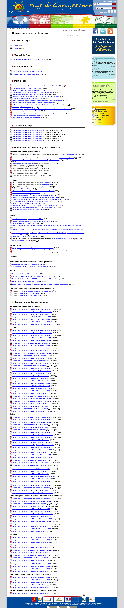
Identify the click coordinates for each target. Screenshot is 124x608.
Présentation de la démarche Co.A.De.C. (25, 236)
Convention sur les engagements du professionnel (28, 209)
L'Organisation (83, 26)
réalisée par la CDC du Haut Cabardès (27, 295)
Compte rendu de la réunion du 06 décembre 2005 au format (32, 419)
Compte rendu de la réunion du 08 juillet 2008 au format (31, 442)
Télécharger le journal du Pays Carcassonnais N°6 (28, 140)
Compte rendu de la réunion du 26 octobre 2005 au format (32, 312)
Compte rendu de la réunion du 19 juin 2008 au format (30, 571)
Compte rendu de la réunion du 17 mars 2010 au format (31, 383)
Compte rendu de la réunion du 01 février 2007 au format (31, 317)
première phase (31, 182)
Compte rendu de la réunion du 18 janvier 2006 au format (31, 338)
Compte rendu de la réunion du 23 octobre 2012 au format (32, 401)
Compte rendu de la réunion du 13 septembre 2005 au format (33, 309)
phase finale (30, 187)
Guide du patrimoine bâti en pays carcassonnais (27, 98)
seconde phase (31, 184)
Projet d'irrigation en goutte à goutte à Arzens (26, 281)
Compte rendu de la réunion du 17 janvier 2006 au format (31, 422)
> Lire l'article (111, 66)
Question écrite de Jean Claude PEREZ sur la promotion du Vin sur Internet (35, 279)
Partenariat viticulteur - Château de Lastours (25, 274)
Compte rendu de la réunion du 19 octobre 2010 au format (32, 388)
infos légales (97, 603)
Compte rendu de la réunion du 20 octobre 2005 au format (32, 333)
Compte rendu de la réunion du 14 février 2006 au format (31, 425)
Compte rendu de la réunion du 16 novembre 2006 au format (32, 432)
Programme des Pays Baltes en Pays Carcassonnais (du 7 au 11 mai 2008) (35, 276)
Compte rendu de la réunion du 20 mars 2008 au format (31, 566)
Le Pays (40, 26)
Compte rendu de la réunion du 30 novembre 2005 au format (32, 335)
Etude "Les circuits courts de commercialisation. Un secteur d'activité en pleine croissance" (40, 284)
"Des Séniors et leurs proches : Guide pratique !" (27, 88)
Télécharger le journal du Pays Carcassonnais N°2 (28, 132)
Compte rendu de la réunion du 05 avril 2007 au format (31, 355)
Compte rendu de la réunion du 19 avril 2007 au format (31, 358)
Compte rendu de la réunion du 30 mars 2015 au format (31, 577)
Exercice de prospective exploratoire (23, 163)
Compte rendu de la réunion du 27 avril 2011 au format (31, 391)
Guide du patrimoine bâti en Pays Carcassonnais (27, 264)
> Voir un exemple (111, 6)
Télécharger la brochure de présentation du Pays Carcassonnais (32, 92)
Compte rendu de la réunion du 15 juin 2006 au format (30, 474)
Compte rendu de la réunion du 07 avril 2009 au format (31, 373)
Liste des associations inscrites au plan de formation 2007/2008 (32, 252)
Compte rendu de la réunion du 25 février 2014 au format (31, 409)
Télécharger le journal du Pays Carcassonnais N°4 (28, 136)
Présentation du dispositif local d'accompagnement (28, 115)
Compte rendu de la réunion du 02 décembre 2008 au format (32, 514)
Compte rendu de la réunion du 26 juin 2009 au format (30, 381)
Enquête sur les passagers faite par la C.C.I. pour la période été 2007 (33, 207)
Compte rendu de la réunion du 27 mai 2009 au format (30, 376)
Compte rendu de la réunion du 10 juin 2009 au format (30, 378)
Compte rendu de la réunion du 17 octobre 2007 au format (32, 363)
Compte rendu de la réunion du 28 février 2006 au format (31, 427)
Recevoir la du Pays (108, 1)
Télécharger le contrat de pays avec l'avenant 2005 (28, 59)
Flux (96, 120)
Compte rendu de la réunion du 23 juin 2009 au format (30, 516)
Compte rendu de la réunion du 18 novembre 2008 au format (32, 324)
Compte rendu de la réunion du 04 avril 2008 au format (31, 540)
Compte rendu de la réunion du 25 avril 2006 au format (31, 469)
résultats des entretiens (66, 158)
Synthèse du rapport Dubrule (31, 111)
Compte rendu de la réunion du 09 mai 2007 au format (30, 440)
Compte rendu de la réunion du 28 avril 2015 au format (31, 582)
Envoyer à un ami (70, 30)
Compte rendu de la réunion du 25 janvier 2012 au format (31, 398)
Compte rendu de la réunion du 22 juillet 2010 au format (31, 386)
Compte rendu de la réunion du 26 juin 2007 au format (30, 360)
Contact (106, 26)
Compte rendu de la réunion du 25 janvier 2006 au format (31, 340)
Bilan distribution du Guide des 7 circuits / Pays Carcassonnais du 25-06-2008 (37, 205)
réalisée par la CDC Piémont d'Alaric (26, 293)
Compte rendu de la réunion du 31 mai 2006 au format (30, 348)
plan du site (85, 603)
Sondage (96, 122)
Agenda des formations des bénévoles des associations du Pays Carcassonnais (37, 250)
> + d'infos (112, 99)
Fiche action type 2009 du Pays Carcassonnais (27, 71)
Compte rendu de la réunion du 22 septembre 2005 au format (33, 330)
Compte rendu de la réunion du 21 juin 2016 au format (30, 593)
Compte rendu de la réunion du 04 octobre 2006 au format (32, 350)
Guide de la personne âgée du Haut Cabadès (36, 291)
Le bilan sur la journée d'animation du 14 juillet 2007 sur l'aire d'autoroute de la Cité (38, 104)
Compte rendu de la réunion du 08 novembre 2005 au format (32, 485)
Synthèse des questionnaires (68, 154)
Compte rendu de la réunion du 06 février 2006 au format (31, 343)
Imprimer (81, 30)
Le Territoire (62, 26)
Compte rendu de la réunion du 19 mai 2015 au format (30, 585)
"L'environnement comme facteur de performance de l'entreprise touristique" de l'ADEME (39, 199)
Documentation (26, 28)
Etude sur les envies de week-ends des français (27, 203)
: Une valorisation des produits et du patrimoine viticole (54, 109)
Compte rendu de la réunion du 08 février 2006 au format (31, 314)
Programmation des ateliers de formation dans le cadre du (32, 221)
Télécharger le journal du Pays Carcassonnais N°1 (28, 130)
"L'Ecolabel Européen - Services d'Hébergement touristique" (30, 201)
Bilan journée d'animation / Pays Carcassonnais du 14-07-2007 (33, 195)
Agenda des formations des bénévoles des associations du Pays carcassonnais (37, 100)
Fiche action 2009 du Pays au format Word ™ (25, 74)
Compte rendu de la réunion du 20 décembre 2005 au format (32, 488)
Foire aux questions (100, 115)
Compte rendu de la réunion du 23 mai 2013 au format (30, 403)
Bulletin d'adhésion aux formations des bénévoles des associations (33, 102)
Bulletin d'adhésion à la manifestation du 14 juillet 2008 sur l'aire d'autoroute (35, 96)
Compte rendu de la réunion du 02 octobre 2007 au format (32, 537)
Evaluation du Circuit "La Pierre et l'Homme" (26, 193)
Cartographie (98, 113)
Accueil (18, 28)
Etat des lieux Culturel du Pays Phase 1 (24, 223)
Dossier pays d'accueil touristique (22, 107)
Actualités (18, 26)
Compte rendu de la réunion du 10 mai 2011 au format (30, 393)
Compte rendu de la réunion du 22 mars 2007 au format (31, 319)
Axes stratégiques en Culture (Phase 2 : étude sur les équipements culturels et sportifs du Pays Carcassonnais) (47, 225)
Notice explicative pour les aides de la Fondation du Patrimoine (30, 266)
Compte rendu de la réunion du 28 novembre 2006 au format (32, 435)
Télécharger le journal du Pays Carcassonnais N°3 (28, 134)
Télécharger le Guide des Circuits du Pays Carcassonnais (30, 94)
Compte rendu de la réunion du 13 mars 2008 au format (31, 509)
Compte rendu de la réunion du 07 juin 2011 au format (30, 396)
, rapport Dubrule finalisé (24, 109)
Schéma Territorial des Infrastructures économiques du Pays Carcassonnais (35, 160)
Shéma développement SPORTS (20, 240)
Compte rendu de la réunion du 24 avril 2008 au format (31, 569)
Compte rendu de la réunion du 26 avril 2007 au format (31, 322)
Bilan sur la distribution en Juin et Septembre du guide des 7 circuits (33, 191)
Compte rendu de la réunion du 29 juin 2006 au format (30, 430)
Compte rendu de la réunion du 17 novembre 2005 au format (32, 417)
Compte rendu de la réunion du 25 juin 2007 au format (30, 479)
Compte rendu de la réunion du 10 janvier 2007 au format (31, 353)
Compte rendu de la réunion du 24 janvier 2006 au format (31, 501)
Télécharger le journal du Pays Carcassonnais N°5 (28, 138)
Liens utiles (97, 118)
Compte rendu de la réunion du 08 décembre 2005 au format (32, 498)
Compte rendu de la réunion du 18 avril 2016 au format (31, 411)
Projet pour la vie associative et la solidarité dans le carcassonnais (32, 248)
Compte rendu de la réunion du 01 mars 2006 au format (31, 345)
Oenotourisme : (17, 111)
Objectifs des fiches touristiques (22, 188)
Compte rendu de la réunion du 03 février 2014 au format (31, 406)
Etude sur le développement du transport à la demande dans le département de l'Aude (39, 113)
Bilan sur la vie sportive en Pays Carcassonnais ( (27, 229)
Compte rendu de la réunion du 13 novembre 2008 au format (32, 447)
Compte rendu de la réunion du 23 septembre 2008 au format (33, 445)
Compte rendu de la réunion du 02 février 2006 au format (31, 490)
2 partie (15, 48)
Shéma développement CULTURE (61, 238)
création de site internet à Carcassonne (85, 604)
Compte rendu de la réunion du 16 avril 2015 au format (31, 580)
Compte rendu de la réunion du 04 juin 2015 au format (30, 587)
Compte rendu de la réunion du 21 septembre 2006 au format (33, 476)
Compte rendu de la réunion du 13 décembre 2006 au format (32, 437)
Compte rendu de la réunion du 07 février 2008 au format (31, 564)
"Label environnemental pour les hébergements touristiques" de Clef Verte (35, 197)
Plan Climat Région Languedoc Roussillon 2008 (27, 117)
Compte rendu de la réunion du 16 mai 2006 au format (30, 471)
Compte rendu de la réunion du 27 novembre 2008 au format (32, 493)
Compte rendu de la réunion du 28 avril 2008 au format (31, 542)
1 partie (15, 45)
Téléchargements (99, 111)
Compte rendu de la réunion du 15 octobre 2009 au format (32, 519)
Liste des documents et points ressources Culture (27, 219)
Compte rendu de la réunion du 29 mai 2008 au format (30, 366)
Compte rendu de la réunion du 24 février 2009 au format (31, 371)
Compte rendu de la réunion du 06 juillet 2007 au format (31, 506)
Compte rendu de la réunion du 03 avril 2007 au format (31, 504)
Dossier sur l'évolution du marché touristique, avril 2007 (29, 90)
